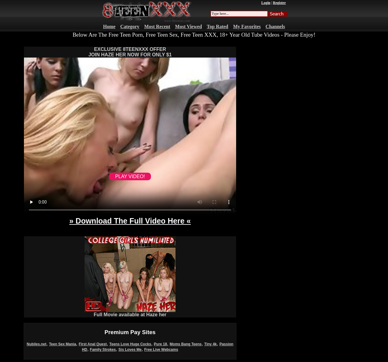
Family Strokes (103, 349)
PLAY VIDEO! (130, 176)
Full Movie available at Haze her (130, 312)
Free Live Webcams (161, 349)
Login (265, 3)
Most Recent (157, 26)
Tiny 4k (210, 344)
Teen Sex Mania (62, 344)
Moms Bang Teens (186, 344)
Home (109, 26)
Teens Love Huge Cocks (130, 344)
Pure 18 (160, 344)
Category (129, 26)
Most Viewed (188, 26)
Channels (275, 26)
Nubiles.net (36, 344)
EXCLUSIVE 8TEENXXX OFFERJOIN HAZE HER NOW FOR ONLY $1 (130, 52)
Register (279, 3)
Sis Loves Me (130, 349)
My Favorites (247, 26)
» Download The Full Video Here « (130, 221)
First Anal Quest (93, 344)
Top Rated (217, 26)
